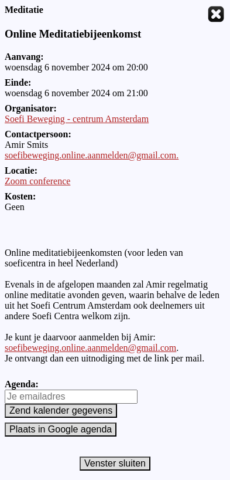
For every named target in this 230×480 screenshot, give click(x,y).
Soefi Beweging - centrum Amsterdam (77, 119)
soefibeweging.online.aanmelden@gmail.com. (91, 155)
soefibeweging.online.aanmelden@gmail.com (90, 348)
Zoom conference (37, 181)
